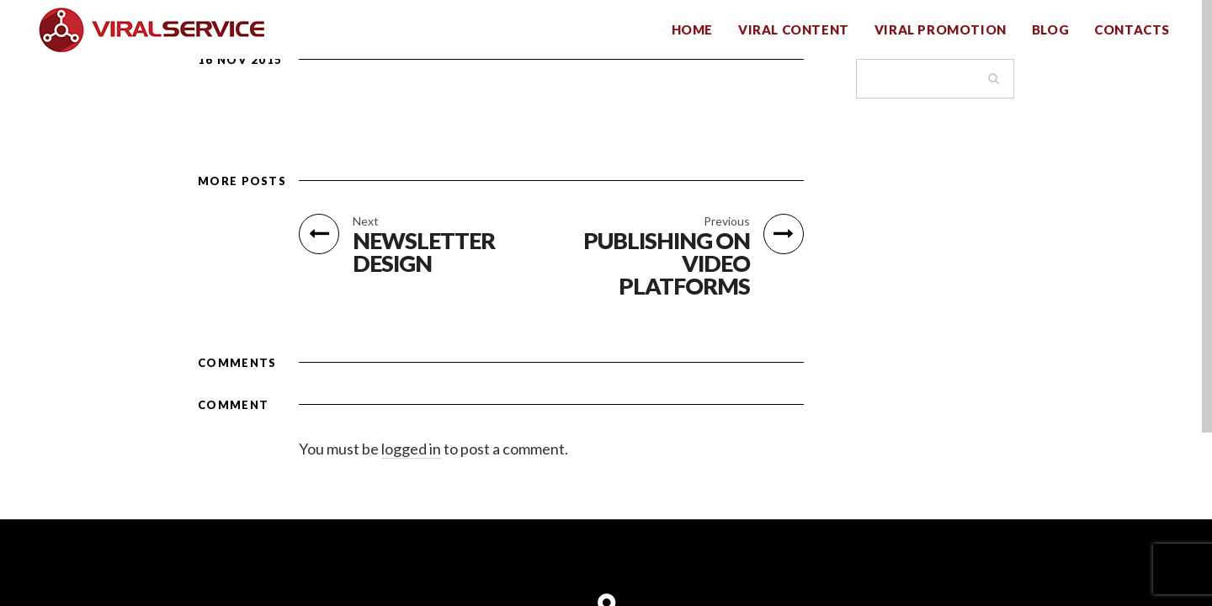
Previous (727, 221)
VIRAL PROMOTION (940, 29)
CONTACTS (1132, 29)
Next (366, 221)
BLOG (1050, 29)
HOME (692, 29)
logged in (411, 448)
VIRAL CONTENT (793, 29)
